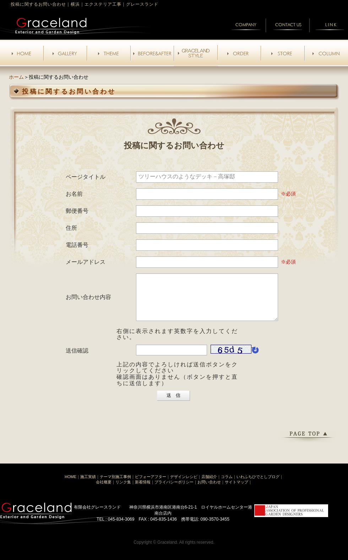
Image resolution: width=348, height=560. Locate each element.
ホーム (16, 77)
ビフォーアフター (150, 485)
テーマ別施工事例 (115, 485)
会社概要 (104, 490)
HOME (70, 485)
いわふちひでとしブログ (257, 485)
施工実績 (88, 485)
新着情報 (143, 490)
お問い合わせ (209, 490)
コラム (227, 485)
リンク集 (123, 490)
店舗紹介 (209, 485)
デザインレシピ (183, 485)
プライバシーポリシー (174, 490)
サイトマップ (236, 490)
